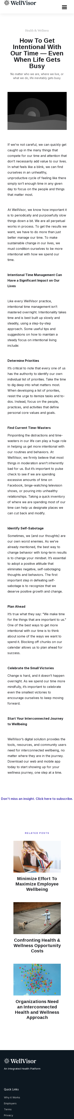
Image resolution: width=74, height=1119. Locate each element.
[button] (64, 7)
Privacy (8, 1115)
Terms (8, 1109)
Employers (10, 1103)
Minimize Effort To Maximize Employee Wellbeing (37, 884)
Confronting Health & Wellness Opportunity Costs (37, 945)
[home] (19, 3)
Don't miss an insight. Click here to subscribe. (37, 799)
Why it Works (12, 1097)
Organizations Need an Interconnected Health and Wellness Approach (37, 1009)
